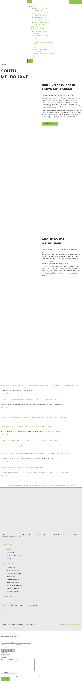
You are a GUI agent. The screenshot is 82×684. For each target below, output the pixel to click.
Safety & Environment (37, 28)
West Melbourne (34, 485)
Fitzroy (17, 485)
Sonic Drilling (38, 10)
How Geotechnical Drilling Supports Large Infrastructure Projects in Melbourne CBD (35, 453)
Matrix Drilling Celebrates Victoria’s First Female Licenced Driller (27, 413)
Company (4, 647)
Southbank (71, 485)
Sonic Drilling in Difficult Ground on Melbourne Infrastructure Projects (30, 440)
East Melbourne (45, 485)
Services (33, 6)
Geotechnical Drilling (40, 8)
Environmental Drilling (41, 12)
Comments (4, 675)
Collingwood (11, 485)
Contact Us (34, 55)
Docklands (53, 485)
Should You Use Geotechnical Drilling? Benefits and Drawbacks (26, 426)
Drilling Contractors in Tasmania (44, 53)
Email (6, 654)
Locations (33, 37)
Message (3, 657)
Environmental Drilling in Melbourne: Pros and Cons (22, 467)
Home (32, 4)
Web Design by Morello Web (70, 624)
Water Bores (38, 14)
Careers (36, 57)
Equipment (34, 26)
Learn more (4, 393)
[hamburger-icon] (29, 1)
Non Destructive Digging (41, 21)
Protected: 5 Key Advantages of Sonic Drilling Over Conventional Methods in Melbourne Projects (39, 386)
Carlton (27, 485)
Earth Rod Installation (40, 15)
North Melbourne (62, 485)
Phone (6, 650)
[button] (41, 615)
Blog (32, 30)
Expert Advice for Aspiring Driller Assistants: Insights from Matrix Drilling (30, 399)
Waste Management (40, 19)
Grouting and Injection (41, 22)
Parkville (22, 485)
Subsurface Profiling (40, 17)
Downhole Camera (39, 24)
